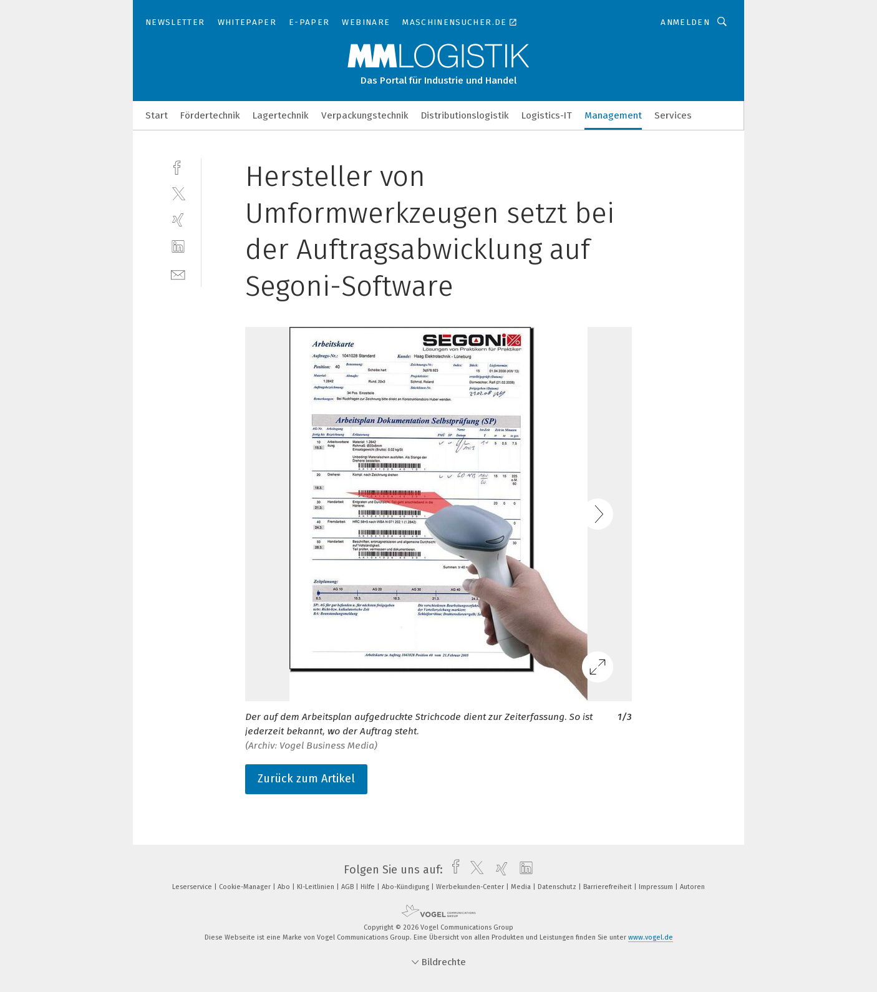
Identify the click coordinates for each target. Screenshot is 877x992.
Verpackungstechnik (365, 115)
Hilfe (369, 887)
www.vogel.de (650, 937)
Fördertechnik (210, 115)
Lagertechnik (281, 115)
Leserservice (193, 887)
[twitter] (178, 193)
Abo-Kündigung (406, 887)
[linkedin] (178, 247)
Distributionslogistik (465, 115)
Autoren (692, 887)
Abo (285, 887)
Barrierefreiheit (608, 887)
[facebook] (178, 166)
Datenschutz (558, 887)
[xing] (178, 220)
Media (522, 887)
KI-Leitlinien (316, 887)
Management (613, 115)
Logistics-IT (546, 115)
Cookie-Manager (246, 887)
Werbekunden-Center (471, 887)
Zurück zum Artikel (306, 778)
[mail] (178, 273)
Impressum (657, 887)
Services (673, 115)
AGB (348, 887)
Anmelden (685, 22)
